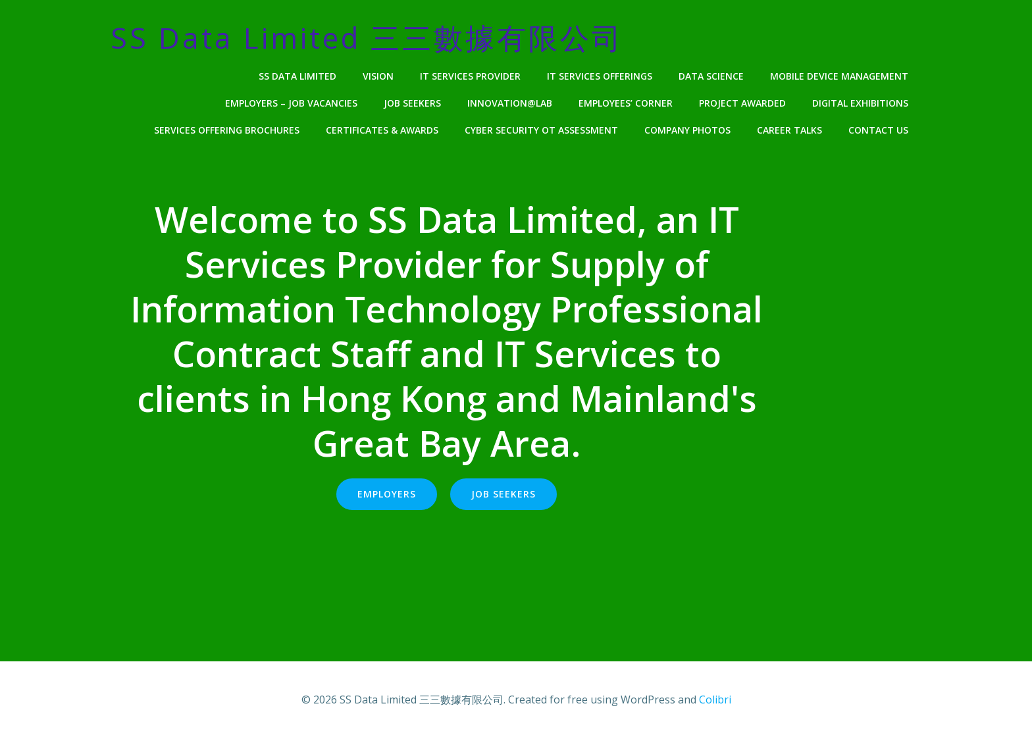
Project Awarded (742, 103)
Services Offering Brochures (226, 130)
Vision (378, 76)
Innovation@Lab (509, 103)
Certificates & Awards (382, 130)
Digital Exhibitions (860, 103)
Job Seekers (412, 103)
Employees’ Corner (626, 103)
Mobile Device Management (839, 76)
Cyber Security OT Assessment (541, 130)
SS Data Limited (297, 76)
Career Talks (789, 130)
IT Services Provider (470, 76)
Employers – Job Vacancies (291, 103)
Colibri (715, 699)
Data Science (711, 76)
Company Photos (687, 130)
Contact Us (878, 130)
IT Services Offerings (599, 76)
